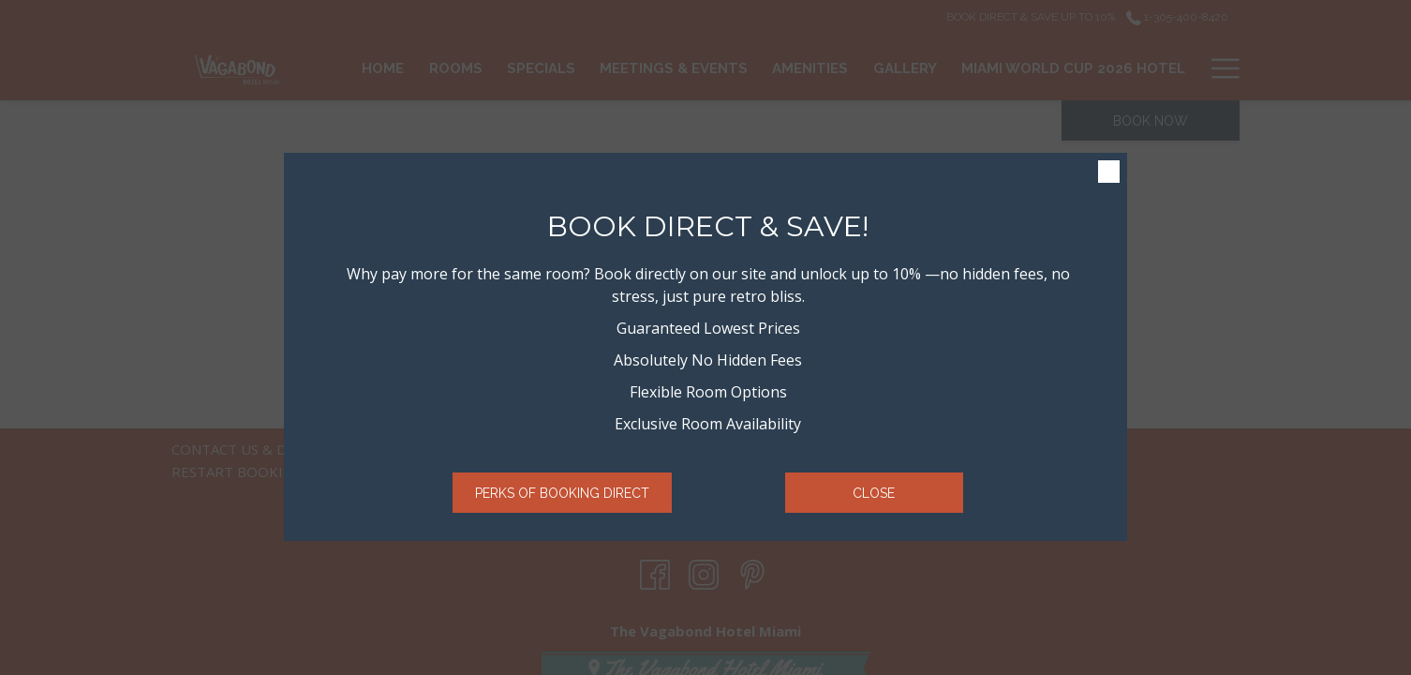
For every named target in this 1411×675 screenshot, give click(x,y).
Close (874, 493)
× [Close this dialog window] (1109, 171)
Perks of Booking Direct (562, 493)
